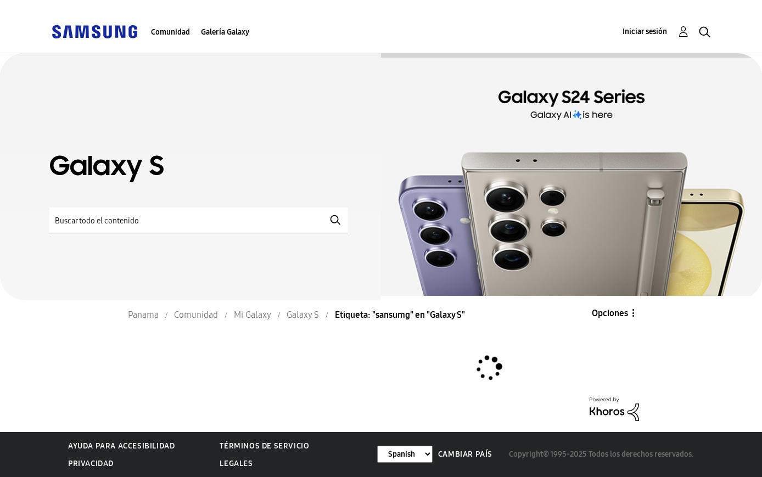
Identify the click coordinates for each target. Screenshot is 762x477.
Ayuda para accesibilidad (121, 446)
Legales (236, 463)
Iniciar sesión (645, 31)
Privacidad (91, 463)
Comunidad (170, 32)
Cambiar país (465, 454)
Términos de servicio (264, 446)
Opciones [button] (610, 313)
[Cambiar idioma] (405, 454)
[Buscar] (198, 220)
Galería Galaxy (225, 32)
